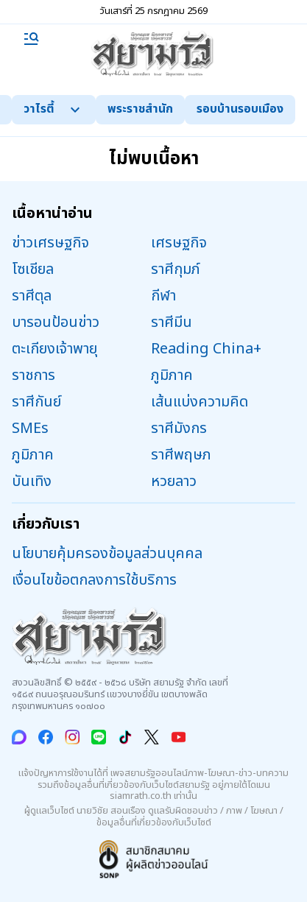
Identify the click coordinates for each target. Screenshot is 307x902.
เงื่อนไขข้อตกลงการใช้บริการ (94, 580)
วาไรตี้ (54, 109)
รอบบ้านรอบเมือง (240, 109)
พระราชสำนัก (140, 109)
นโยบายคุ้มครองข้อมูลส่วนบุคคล (107, 554)
